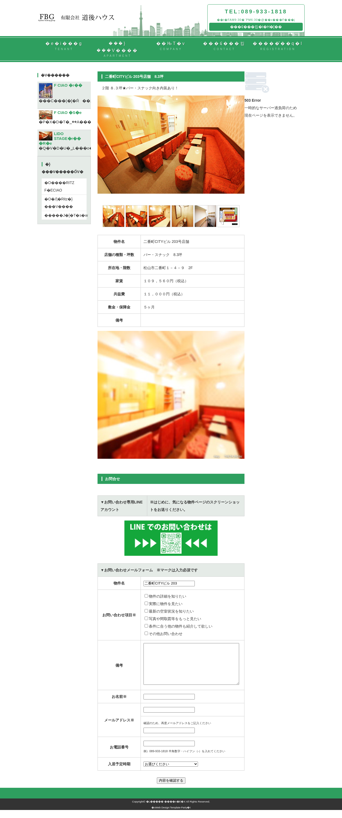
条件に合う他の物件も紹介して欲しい (178, 626)
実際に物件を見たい (163, 604)
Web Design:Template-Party (171, 815)
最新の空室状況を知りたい (169, 611)
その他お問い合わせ (163, 634)
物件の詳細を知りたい (165, 596)
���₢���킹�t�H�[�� (256, 27)
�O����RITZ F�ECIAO (59, 186)
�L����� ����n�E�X (165, 809)
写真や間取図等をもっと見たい (173, 619)
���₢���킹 (224, 46)
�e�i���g (64, 46)
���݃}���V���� (117, 49)
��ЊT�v (171, 46)
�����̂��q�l (278, 46)
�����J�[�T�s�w (65, 215)
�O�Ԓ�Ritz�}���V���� (58, 203)
